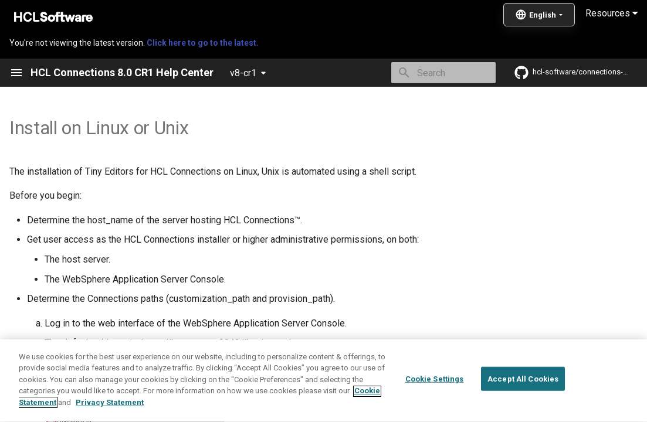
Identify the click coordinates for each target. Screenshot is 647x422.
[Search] (427, 72)
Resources (611, 13)
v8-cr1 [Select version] (243, 73)
